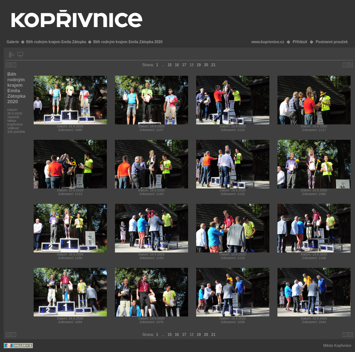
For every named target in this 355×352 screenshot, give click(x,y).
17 (184, 65)
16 (177, 65)
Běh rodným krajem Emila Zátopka (56, 42)
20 (206, 65)
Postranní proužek (332, 42)
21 (213, 65)
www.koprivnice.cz (267, 42)
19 (199, 65)
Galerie (13, 42)
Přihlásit (300, 42)
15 (170, 65)
